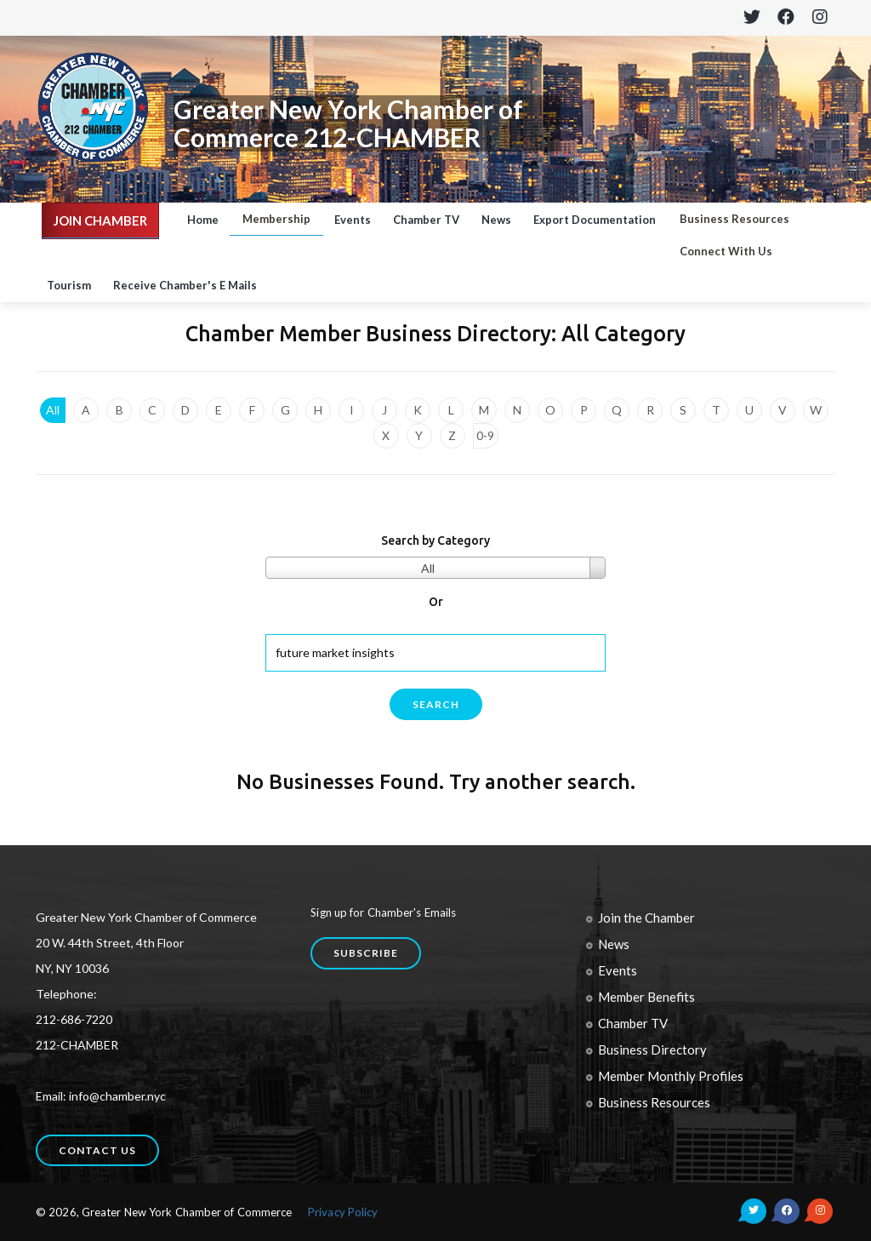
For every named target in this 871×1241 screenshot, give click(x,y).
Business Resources (654, 1102)
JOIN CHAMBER (100, 220)
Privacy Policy (343, 1212)
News (496, 219)
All (53, 410)
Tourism (69, 285)
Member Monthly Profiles (670, 1076)
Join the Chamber (646, 917)
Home (203, 219)
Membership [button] (276, 219)
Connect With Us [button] (726, 251)
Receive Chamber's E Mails (185, 285)
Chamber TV (426, 219)
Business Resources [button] (734, 219)
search (436, 704)
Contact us (97, 1150)
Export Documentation (594, 219)
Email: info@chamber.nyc (101, 1096)
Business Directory (652, 1049)
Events (352, 219)
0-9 (485, 435)
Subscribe (365, 952)
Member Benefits (646, 996)
